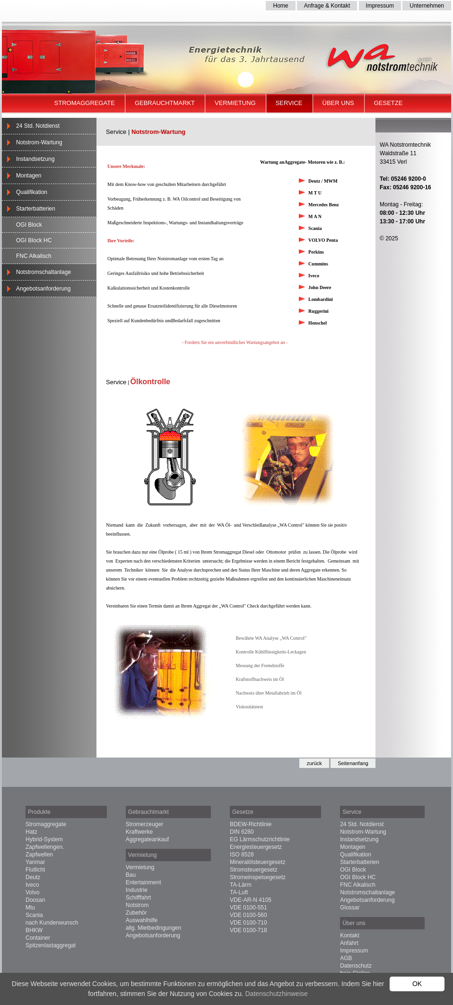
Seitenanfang (353, 763)
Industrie (137, 890)
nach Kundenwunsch (52, 922)
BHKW (34, 930)
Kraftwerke (139, 832)
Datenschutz (356, 965)
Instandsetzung (35, 159)
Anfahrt (349, 943)
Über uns (338, 102)
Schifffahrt (138, 897)
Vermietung (235, 102)
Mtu (30, 907)
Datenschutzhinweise (276, 993)
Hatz (31, 832)
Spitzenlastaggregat (51, 945)
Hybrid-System (44, 839)
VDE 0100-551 (248, 907)
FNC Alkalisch (34, 256)
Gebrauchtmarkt (165, 102)
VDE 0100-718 (248, 930)
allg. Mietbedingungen (153, 928)
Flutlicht (35, 869)
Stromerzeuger (144, 824)
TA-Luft (239, 892)
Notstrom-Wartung (39, 142)
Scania (34, 915)
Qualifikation (31, 192)
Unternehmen (426, 5)
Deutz (33, 877)
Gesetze (388, 102)
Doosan (35, 900)
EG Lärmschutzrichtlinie (260, 839)
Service (289, 102)
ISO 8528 (242, 854)
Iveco (32, 885)
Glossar (349, 907)
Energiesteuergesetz (256, 847)
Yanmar (35, 862)
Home (280, 5)
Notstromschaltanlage (43, 272)
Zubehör (136, 912)
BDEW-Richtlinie (250, 824)
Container (38, 937)
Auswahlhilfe (141, 920)
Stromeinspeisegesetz (258, 877)
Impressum (380, 5)
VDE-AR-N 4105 (250, 900)
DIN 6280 (242, 832)
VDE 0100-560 (248, 915)
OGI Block (29, 224)
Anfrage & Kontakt (327, 5)
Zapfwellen (39, 854)
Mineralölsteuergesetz (257, 862)
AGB (346, 958)
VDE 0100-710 (248, 922)
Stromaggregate (84, 102)
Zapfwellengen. (45, 847)
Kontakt (349, 935)
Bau (131, 875)
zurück (314, 763)
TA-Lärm (241, 885)
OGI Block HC (34, 240)
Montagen (28, 175)
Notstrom (137, 905)
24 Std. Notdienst (38, 126)
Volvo (32, 892)
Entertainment (143, 882)
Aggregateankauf (147, 839)
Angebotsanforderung (43, 288)
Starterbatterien (35, 208)
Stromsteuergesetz (254, 869)
